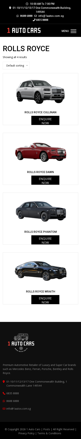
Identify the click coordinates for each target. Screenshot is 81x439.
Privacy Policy (26, 433)
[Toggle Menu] (73, 31)
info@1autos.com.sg (51, 15)
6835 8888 (40, 19)
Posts (47, 429)
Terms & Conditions (49, 433)
